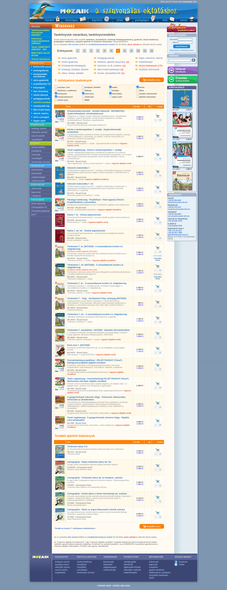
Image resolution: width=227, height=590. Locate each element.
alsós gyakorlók (41, 80)
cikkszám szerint (39, 132)
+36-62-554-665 (174, 214)
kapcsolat (36, 192)
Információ (166, 18)
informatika (115, 94)
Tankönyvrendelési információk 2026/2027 (40, 32)
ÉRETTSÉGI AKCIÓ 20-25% (40, 54)
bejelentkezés (182, 46)
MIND (85, 100)
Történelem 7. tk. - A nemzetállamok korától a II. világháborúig (96, 283)
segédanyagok (38, 177)
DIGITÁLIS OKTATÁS (87, 557)
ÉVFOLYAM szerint (42, 67)
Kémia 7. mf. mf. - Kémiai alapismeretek (86, 231)
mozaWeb (81, 567)
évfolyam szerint (62, 562)
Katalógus (75, 18)
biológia (114, 90)
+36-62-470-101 (174, 207)
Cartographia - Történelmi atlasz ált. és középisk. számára (95, 478)
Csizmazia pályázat (40, 211)
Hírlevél (182, 70)
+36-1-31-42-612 (175, 231)
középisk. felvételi (91, 87)
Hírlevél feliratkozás (40, 59)
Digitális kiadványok (100, 18)
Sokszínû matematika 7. (78, 168)
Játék (122, 18)
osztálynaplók (130, 562)
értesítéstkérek (157, 259)
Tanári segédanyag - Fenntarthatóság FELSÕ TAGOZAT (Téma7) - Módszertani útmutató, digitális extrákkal (98, 380)
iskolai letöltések (84, 562)
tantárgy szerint (38, 128)
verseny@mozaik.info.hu (179, 216)
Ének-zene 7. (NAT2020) (78, 345)
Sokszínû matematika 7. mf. (80, 184)
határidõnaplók (130, 572)
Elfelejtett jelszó (187, 50)
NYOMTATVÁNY (131, 557)
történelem (61, 94)
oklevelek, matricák (132, 570)
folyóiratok (36, 173)
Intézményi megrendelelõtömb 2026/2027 (40, 41)
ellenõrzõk (128, 564)
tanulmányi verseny (40, 162)
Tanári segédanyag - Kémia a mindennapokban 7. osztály (94, 150)
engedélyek (36, 139)
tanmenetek (37, 170)
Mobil (128, 586)
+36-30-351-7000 (175, 233)
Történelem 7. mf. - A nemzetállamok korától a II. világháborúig (97, 314)
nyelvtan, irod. (62, 87)
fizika (140, 90)
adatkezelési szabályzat (159, 572)
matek (113, 87)
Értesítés (182, 79)
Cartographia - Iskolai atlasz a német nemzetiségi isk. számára (97, 493)
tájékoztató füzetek (132, 567)
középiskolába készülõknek (40, 75)
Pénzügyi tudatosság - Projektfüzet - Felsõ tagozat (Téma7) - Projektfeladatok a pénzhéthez (96, 201)
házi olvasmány (40, 91)
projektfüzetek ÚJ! (42, 84)
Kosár (187, 18)
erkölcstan (88, 97)
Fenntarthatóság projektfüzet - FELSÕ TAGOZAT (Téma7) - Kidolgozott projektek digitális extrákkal (95, 361)
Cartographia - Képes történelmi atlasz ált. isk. (89, 462)
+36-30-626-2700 (175, 221)
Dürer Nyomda (38, 203)
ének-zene (88, 94)
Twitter (182, 564)
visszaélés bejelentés (158, 575)
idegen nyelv (39, 121)
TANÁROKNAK (110, 557)
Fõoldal (46, 18)
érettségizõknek (41, 70)
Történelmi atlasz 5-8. (77, 446)
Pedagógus (145, 18)
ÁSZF (151, 578)
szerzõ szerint (38, 136)
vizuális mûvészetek (147, 94)
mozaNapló (36, 158)
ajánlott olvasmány (146, 97)
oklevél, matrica (41, 113)
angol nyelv (115, 97)
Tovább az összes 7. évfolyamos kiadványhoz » (75, 528)
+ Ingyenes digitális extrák (120, 163)
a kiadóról (36, 196)
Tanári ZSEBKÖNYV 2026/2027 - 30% (40, 48)
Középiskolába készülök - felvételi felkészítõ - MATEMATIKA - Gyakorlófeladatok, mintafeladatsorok (96, 112)
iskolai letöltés (38, 147)
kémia (140, 87)
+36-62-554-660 (174, 200)
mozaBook (36, 151)
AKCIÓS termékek (42, 102)
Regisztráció (174, 50)
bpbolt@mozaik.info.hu (178, 235)
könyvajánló (39, 87)
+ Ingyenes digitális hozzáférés (96, 179)
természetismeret (64, 97)
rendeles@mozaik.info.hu (179, 209)
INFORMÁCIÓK (156, 557)
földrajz (86, 90)
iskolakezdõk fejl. (41, 106)
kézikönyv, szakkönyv (66, 90)
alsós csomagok (41, 117)
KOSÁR (149, 80)
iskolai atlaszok (40, 95)
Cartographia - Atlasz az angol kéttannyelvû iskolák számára (96, 509)
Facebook (183, 562)
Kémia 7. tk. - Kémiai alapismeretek (84, 215)
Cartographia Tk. (39, 207)
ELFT (33, 214)
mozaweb (35, 154)
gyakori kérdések (156, 570)
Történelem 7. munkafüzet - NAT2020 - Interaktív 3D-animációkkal (98, 330)
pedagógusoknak (41, 99)
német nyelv (61, 100)
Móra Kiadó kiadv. (42, 110)
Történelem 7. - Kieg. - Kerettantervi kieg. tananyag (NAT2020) (96, 298)
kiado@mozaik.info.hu (177, 202)
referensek (36, 188)
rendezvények (38, 181)
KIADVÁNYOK (61, 557)
